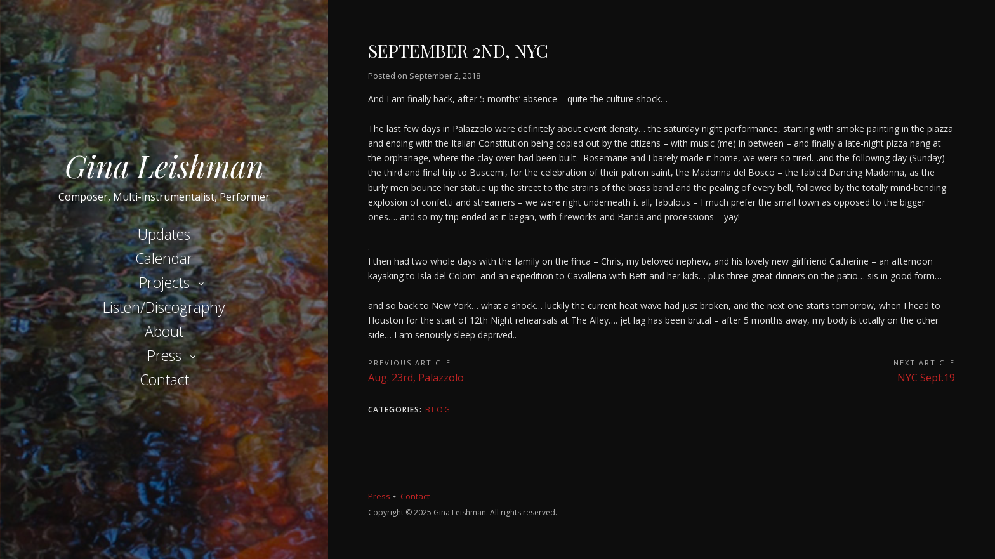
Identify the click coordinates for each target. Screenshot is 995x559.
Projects (164, 282)
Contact (164, 379)
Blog (438, 409)
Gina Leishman (164, 165)
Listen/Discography (164, 307)
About (164, 331)
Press (164, 355)
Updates (164, 234)
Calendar (164, 258)
